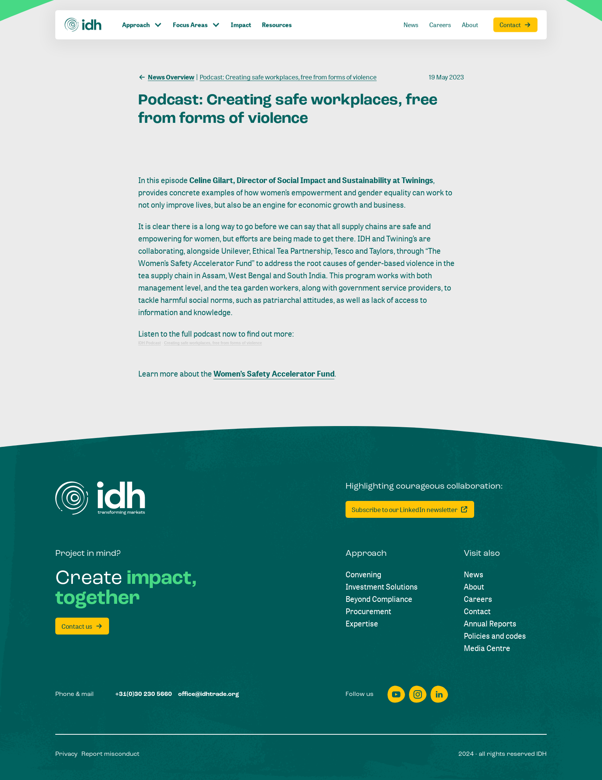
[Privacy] (66, 754)
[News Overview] (166, 76)
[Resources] (276, 9)
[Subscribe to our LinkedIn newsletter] (410, 509)
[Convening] (363, 574)
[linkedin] (439, 694)
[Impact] (241, 9)
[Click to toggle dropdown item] (142, 9)
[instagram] (417, 694)
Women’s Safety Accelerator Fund (273, 374)
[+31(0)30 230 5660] (143, 694)
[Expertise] (362, 624)
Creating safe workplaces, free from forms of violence (213, 343)
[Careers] (440, 9)
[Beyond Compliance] (379, 599)
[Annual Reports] (490, 624)
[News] (411, 9)
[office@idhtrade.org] (208, 694)
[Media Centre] (487, 648)
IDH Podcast (149, 343)
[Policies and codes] (495, 636)
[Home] (83, 9)
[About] (470, 9)
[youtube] (396, 694)
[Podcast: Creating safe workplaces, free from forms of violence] (286, 76)
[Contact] (515, 9)
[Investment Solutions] (382, 587)
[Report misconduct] (110, 754)
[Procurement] (368, 611)
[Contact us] (82, 626)
